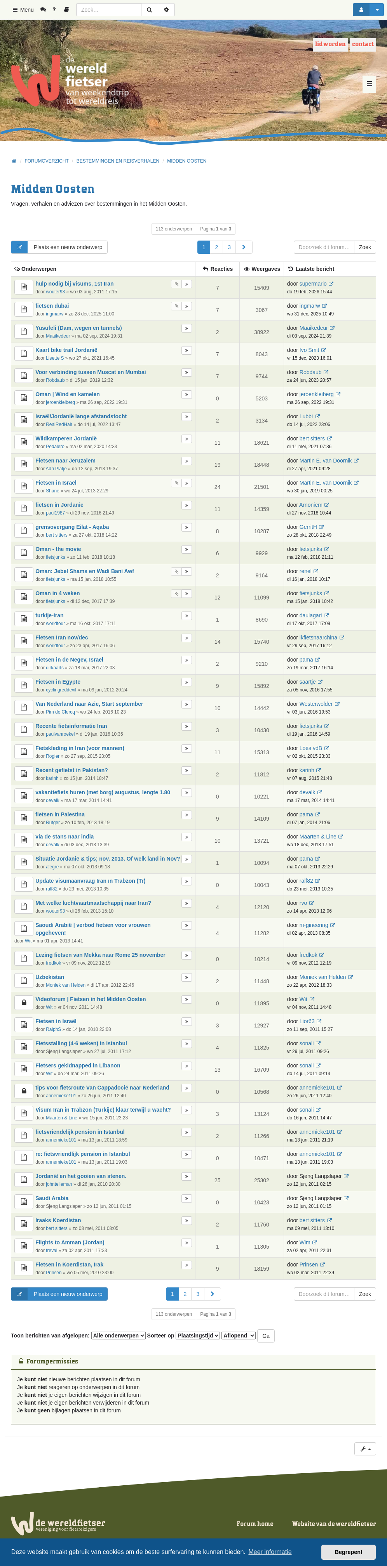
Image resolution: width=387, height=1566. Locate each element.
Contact (363, 44)
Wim (305, 1242)
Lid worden (330, 44)
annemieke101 (61, 1095)
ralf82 (52, 889)
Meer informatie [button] (269, 1552)
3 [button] (229, 247)
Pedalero (55, 446)
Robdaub (55, 380)
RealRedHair (59, 424)
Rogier (52, 756)
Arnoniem (310, 505)
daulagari (311, 615)
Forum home (255, 1524)
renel (306, 571)
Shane (52, 491)
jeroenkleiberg (60, 402)
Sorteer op (183, 1335)
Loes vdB (311, 748)
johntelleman (59, 1184)
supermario (313, 284)
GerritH (308, 527)
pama (306, 660)
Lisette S (55, 358)
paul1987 (55, 513)
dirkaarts (55, 667)
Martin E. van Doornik (326, 460)
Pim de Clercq (60, 712)
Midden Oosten (52, 190)
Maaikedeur (58, 336)
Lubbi (306, 416)
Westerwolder (316, 704)
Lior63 (307, 1021)
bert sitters (312, 438)
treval (51, 1250)
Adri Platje (56, 468)
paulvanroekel (60, 734)
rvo (303, 903)
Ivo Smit (309, 350)
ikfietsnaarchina (318, 637)
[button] (244, 247)
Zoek (365, 247)
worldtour (55, 623)
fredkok (53, 963)
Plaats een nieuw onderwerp (57, 247)
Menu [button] (23, 10)
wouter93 (55, 291)
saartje (308, 682)
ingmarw (54, 314)
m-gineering (314, 925)
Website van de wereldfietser (334, 1524)
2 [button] (216, 247)
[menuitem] (46, 9)
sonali (307, 1043)
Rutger (53, 822)
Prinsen (53, 1272)
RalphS (53, 1029)
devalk (52, 800)
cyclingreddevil (61, 690)
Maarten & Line (318, 836)
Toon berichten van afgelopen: (78, 1335)
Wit (28, 941)
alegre (52, 867)
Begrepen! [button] (349, 1552)
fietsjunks (55, 557)
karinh (52, 778)
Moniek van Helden (65, 985)
